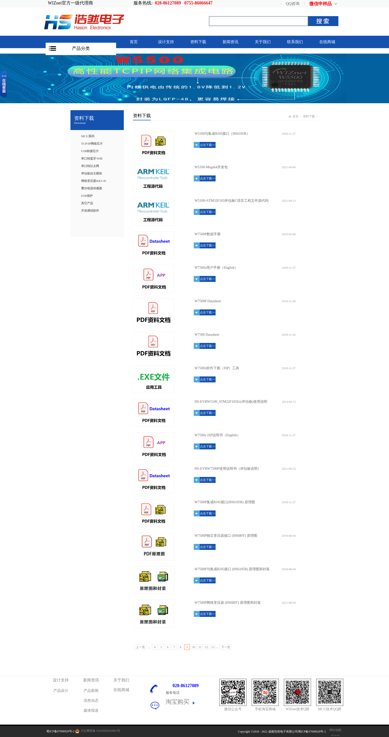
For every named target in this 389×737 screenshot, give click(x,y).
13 (212, 647)
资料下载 (309, 116)
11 (199, 647)
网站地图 (334, 730)
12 (206, 647)
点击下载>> (207, 145)
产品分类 (81, 48)
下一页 (225, 647)
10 (193, 647)
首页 (134, 42)
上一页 (140, 647)
